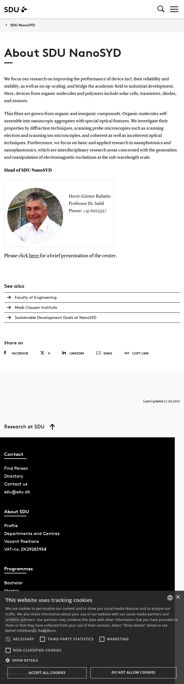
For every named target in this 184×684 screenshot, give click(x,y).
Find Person (16, 468)
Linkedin (73, 353)
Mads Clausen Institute (36, 307)
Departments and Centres (31, 533)
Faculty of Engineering (35, 297)
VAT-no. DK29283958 (25, 549)
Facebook (16, 353)
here (34, 255)
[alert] (92, 637)
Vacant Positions (21, 541)
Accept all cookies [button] (46, 672)
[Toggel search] (160, 9)
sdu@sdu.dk (17, 491)
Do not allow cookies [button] (133, 672)
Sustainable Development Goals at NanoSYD (55, 317)
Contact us (15, 484)
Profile (11, 525)
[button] (8, 639)
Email (104, 353)
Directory (13, 476)
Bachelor (13, 582)
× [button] (178, 597)
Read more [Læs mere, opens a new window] (47, 630)
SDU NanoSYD (22, 25)
